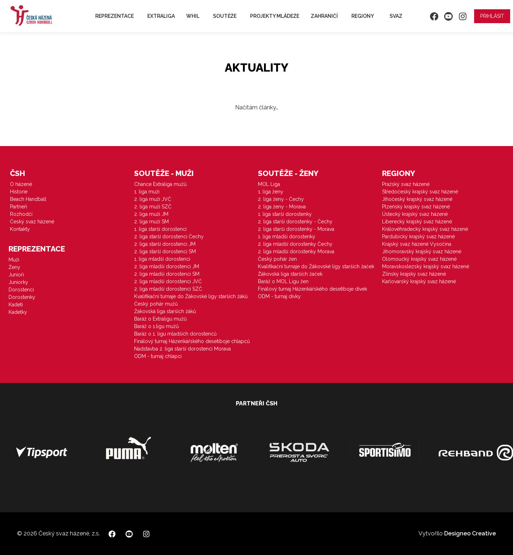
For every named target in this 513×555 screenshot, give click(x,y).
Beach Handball (28, 199)
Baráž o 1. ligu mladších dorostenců (175, 334)
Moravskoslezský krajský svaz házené (425, 266)
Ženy (14, 267)
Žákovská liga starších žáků (165, 311)
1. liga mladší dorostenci (162, 259)
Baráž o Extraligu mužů (160, 319)
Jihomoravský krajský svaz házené (421, 251)
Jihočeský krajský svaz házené (417, 199)
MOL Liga (269, 184)
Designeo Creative (470, 533)
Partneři (18, 206)
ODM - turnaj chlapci (158, 356)
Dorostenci (21, 289)
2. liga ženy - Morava (282, 206)
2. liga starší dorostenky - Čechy (295, 221)
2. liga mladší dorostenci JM (166, 266)
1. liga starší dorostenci (160, 229)
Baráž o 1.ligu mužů (156, 326)
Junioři (16, 275)
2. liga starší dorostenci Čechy (169, 236)
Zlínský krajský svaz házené (414, 274)
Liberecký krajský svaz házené (417, 221)
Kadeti (16, 304)
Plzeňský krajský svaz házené (416, 206)
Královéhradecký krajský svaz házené (425, 229)
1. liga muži (146, 191)
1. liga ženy (270, 191)
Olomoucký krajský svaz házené (419, 259)
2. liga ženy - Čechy (281, 199)
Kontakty (20, 229)
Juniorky (18, 282)
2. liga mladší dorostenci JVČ (168, 281)
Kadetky (18, 312)
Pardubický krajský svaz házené (418, 236)
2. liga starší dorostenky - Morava (296, 229)
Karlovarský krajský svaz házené (419, 281)
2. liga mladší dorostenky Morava (296, 251)
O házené (21, 184)
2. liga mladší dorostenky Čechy (295, 244)
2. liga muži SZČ (153, 206)
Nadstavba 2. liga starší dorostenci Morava (182, 349)
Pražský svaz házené (406, 184)
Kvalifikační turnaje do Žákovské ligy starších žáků (191, 296)
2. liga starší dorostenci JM (164, 244)
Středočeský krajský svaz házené (420, 191)
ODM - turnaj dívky (279, 296)
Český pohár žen (277, 259)
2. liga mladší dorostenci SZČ (168, 289)
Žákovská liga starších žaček (290, 274)
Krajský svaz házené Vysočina (416, 244)
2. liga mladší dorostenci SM (166, 274)
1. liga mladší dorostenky (286, 236)
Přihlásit (492, 16)
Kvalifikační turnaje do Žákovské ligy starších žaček (316, 266)
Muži (14, 260)
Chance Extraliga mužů (160, 184)
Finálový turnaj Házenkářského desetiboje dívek (312, 289)
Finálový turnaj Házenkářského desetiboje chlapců (192, 341)
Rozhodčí (21, 214)
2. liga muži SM (151, 221)
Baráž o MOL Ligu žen (283, 281)
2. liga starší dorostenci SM (165, 251)
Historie (18, 191)
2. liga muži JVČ (152, 199)
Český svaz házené (32, 221)
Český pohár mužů (156, 304)
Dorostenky (22, 297)
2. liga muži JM (151, 214)
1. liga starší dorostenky (285, 214)
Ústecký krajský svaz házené (415, 214)
